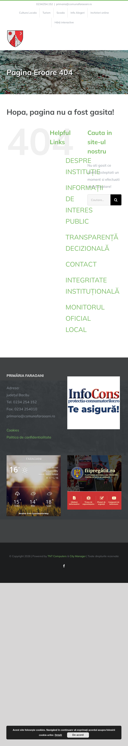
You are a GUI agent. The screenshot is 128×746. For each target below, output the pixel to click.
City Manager (78, 556)
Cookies (13, 430)
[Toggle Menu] (118, 38)
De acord (78, 735)
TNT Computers (57, 556)
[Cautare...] (98, 199)
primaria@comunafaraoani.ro (74, 4)
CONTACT (81, 264)
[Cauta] (115, 199)
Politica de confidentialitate (29, 437)
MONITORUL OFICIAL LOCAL (85, 318)
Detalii (58, 735)
